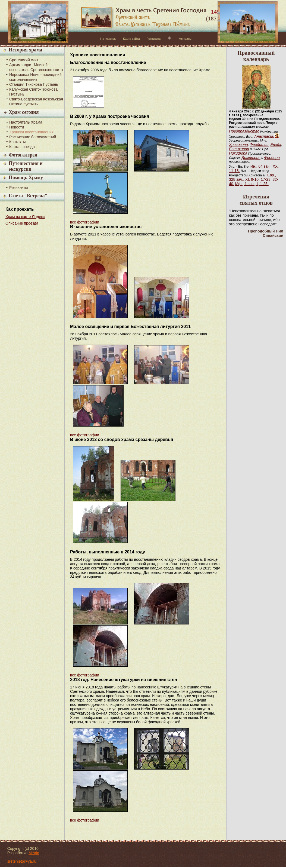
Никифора (238, 153)
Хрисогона (238, 144)
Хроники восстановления (31, 132)
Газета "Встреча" (28, 195)
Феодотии (259, 144)
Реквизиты (154, 38)
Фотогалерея (23, 155)
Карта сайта (131, 38)
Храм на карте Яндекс (25, 217)
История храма (25, 50)
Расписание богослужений (32, 137)
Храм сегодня (24, 112)
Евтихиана (239, 149)
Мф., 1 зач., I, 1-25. (252, 184)
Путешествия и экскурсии (26, 166)
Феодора (272, 157)
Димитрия (250, 157)
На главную (108, 38)
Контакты (184, 38)
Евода (276, 144)
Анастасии (264, 136)
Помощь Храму (26, 177)
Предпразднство (244, 131)
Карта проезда (22, 147)
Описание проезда (21, 223)
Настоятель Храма (25, 122)
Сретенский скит (23, 60)
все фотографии (84, 222)
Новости (16, 127)
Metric (34, 853)
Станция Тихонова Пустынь (33, 84)
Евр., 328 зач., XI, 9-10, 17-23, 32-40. (253, 179)
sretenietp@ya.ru (21, 861)
